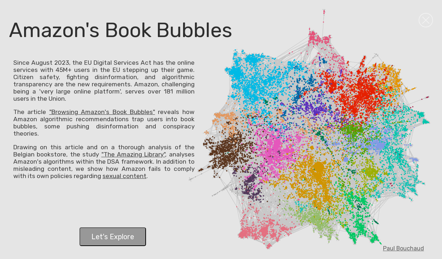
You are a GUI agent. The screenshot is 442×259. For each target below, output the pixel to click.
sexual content (124, 176)
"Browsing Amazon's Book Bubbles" (102, 111)
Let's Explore (112, 237)
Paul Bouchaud (403, 248)
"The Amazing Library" (133, 154)
